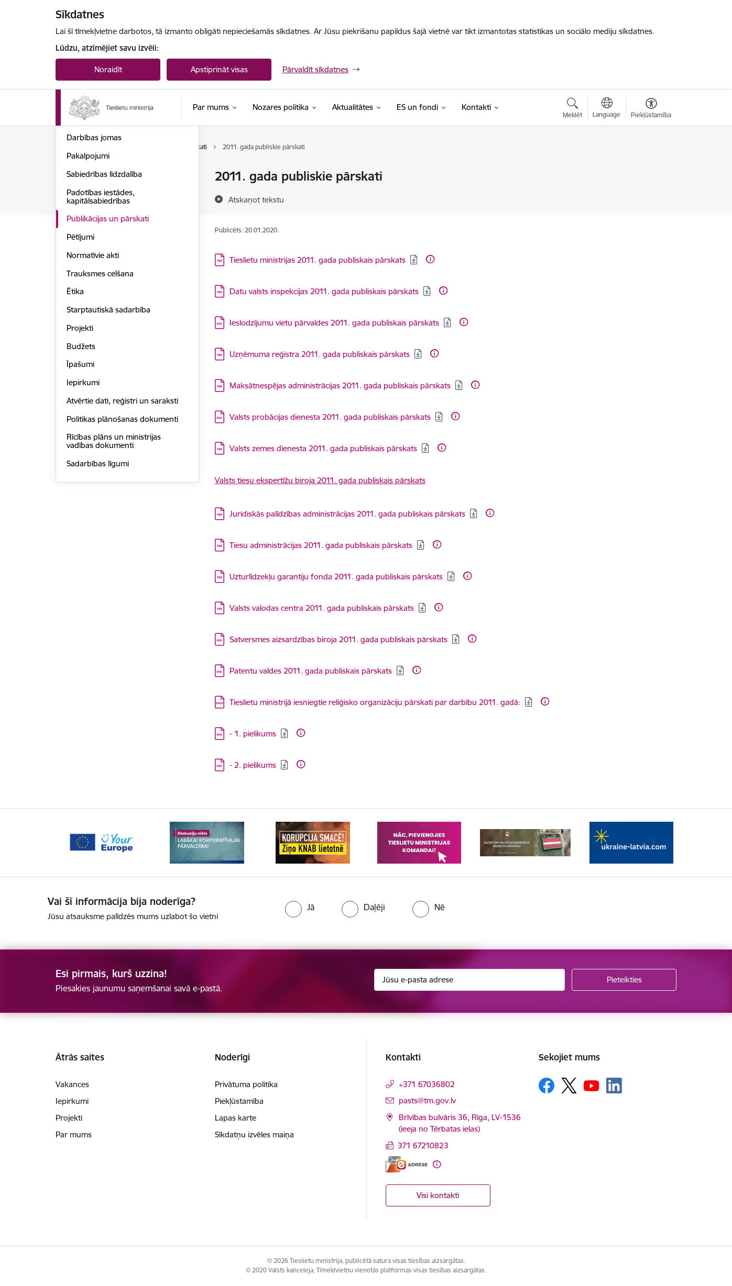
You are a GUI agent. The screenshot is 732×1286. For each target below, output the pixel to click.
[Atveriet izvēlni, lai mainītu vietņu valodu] (606, 109)
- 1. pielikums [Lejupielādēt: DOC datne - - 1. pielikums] (253, 734)
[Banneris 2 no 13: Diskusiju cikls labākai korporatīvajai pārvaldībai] (207, 842)
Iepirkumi (83, 494)
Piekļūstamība (239, 1101)
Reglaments (87, 232)
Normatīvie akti (93, 367)
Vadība (79, 177)
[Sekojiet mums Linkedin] (614, 1085)
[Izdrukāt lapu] (651, 172)
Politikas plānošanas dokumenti (122, 531)
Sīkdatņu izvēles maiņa (254, 1134)
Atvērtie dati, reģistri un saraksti (122, 513)
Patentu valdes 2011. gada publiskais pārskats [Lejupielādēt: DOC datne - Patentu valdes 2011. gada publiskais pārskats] (311, 671)
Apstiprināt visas (219, 69)
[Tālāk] (653, 842)
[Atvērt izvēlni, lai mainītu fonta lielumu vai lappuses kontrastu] (651, 109)
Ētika (75, 403)
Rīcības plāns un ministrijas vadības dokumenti (114, 553)
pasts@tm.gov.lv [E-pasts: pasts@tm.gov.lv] (427, 1100)
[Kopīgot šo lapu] (651, 198)
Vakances (83, 195)
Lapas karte (235, 1118)
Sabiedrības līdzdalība (104, 286)
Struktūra (83, 213)
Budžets (81, 458)
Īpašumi (80, 476)
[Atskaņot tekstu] (256, 199)
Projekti (80, 440)
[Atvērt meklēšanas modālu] (572, 109)
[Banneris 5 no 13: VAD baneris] (525, 842)
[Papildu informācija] (430, 259)
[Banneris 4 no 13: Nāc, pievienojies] (419, 842)
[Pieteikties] (624, 980)
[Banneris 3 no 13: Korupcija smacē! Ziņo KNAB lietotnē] (313, 842)
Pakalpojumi (88, 268)
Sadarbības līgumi (98, 575)
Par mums (74, 1134)
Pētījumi (80, 349)
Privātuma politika (246, 1084)
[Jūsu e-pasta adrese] (469, 980)
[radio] (299, 907)
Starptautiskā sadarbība (108, 422)
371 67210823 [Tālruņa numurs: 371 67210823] (423, 1145)
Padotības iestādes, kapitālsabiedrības (101, 308)
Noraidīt (108, 69)
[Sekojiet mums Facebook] (546, 1085)
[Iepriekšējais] (80, 842)
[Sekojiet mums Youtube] (591, 1085)
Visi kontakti (438, 1195)
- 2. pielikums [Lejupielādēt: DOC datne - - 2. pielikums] (253, 765)
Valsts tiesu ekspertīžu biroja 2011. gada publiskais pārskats (320, 480)
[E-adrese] (407, 1164)
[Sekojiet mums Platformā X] (569, 1085)
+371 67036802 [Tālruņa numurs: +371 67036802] (427, 1084)
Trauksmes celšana (100, 385)
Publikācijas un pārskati (108, 331)
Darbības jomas (94, 249)
